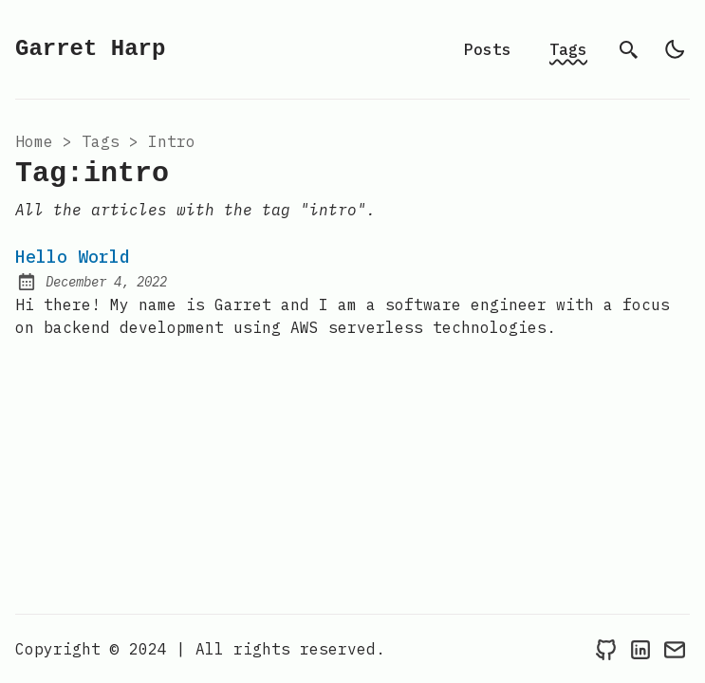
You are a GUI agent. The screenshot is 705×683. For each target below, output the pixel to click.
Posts (487, 49)
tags (101, 141)
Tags (568, 49)
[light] (674, 49)
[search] (629, 49)
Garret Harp (90, 49)
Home (34, 141)
